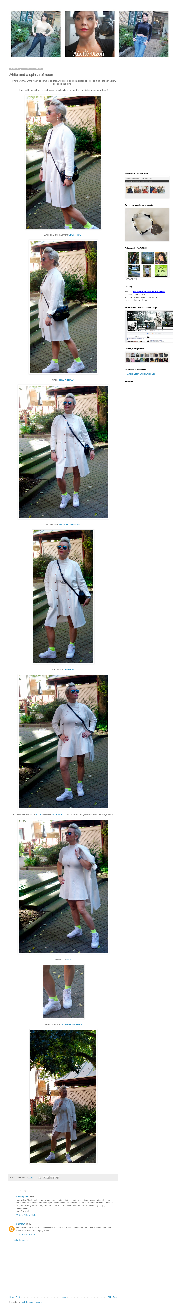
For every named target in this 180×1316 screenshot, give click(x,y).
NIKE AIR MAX (66, 380)
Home (63, 1297)
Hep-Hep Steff (22, 1196)
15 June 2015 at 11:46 (26, 1234)
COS (38, 814)
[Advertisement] (63, 1268)
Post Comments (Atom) (31, 1302)
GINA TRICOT (75, 235)
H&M (69, 959)
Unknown (20, 1224)
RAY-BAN (69, 669)
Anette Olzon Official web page (141, 374)
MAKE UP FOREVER (69, 524)
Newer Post (15, 1297)
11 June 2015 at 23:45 (26, 1215)
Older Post (112, 1297)
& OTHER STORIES (71, 1024)
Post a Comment (20, 1240)
